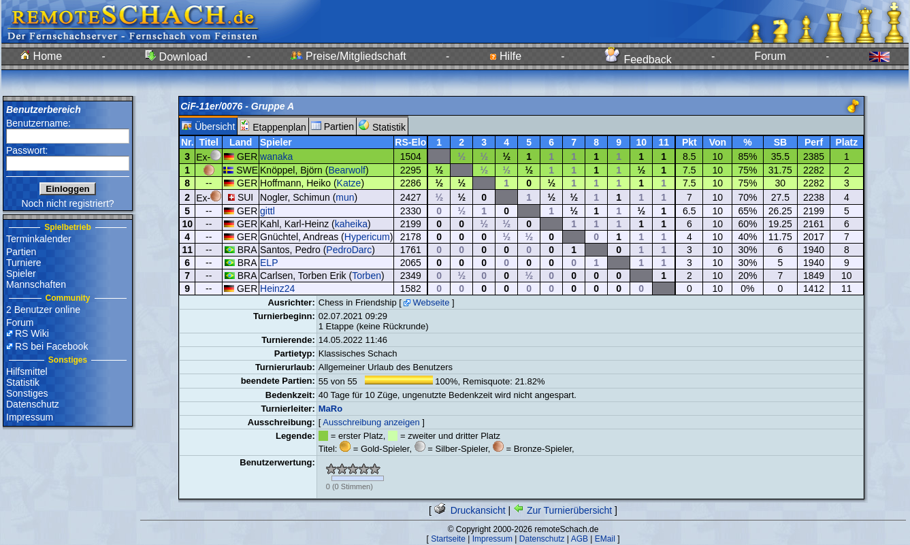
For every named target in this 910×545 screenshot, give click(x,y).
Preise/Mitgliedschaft (348, 56)
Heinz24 (277, 288)
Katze (349, 183)
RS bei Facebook (51, 346)
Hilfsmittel (27, 371)
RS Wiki (32, 333)
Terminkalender (38, 238)
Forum (770, 56)
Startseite (448, 539)
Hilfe (505, 56)
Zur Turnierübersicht (562, 510)
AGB (579, 539)
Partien (21, 251)
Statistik (22, 382)
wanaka (276, 156)
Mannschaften (36, 284)
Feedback (638, 59)
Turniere (24, 262)
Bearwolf (346, 170)
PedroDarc (349, 249)
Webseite (430, 302)
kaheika (351, 223)
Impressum (29, 417)
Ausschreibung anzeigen (371, 422)
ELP (269, 262)
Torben (366, 275)
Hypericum (367, 236)
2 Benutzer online (43, 309)
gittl (267, 210)
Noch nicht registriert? (67, 203)
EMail (605, 539)
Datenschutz (32, 404)
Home (41, 56)
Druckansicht (470, 510)
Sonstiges (27, 393)
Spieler (21, 273)
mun (345, 197)
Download (176, 57)
